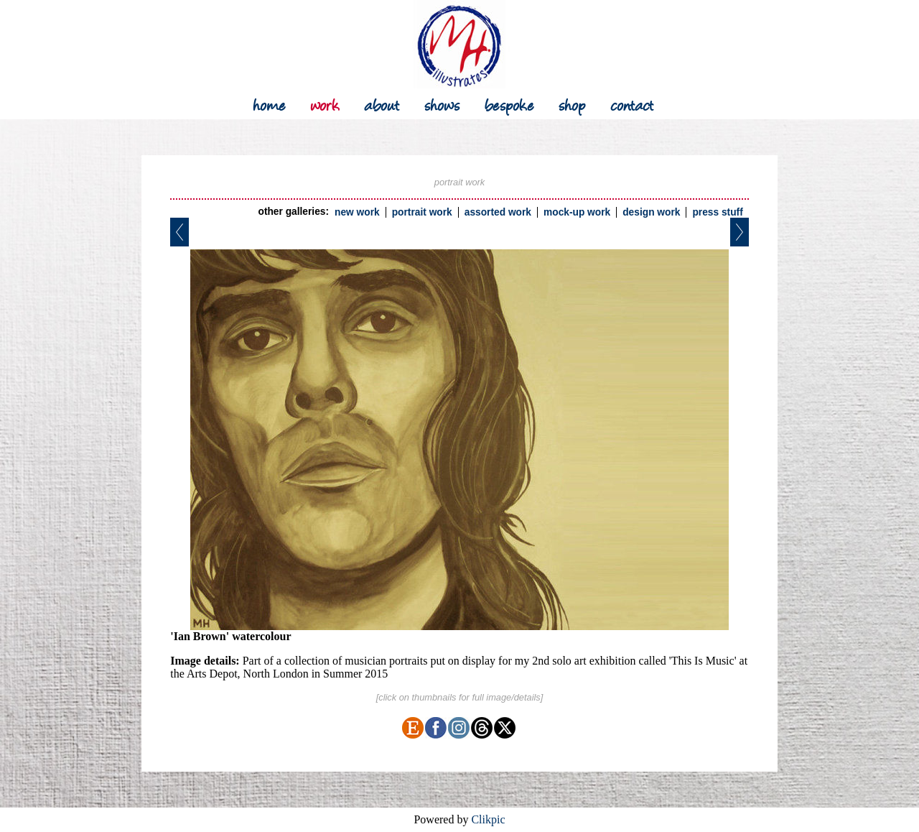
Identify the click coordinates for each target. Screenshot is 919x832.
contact (632, 104)
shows (442, 104)
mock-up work (577, 212)
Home (269, 104)
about (382, 104)
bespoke (509, 104)
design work (651, 212)
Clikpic (488, 819)
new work (357, 212)
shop (572, 104)
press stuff (717, 212)
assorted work (498, 212)
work (325, 104)
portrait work (422, 212)
